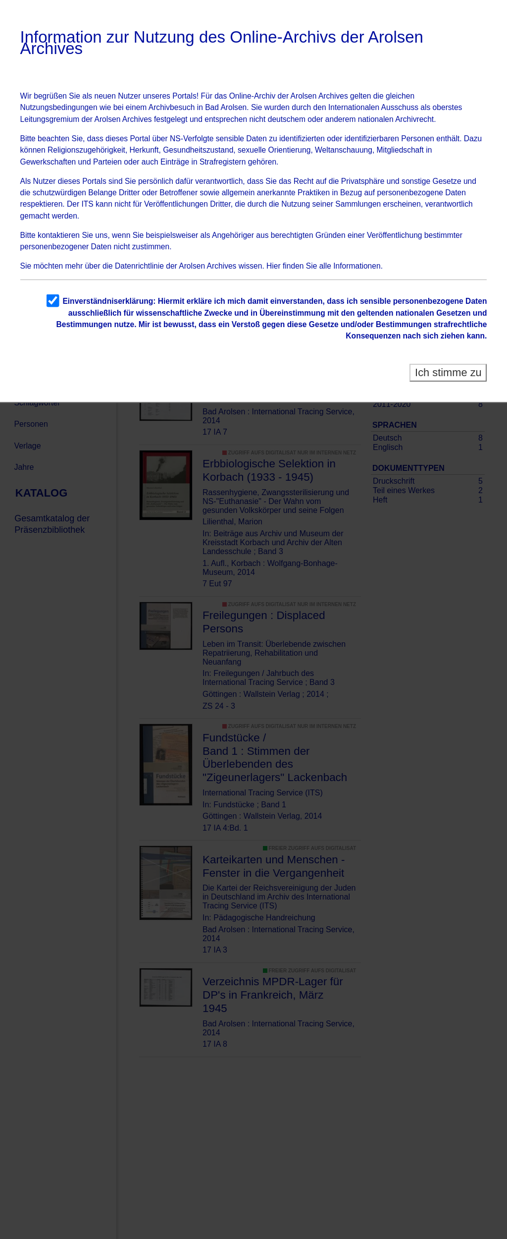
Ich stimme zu (448, 372)
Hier (273, 266)
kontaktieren (59, 235)
